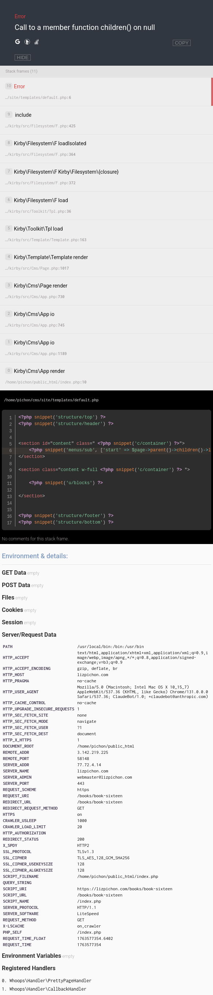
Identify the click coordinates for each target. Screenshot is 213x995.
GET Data (14, 572)
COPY (182, 43)
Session (12, 622)
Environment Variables (31, 955)
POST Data (16, 585)
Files (8, 597)
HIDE (23, 57)
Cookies (12, 609)
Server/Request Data (29, 634)
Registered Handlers (29, 968)
